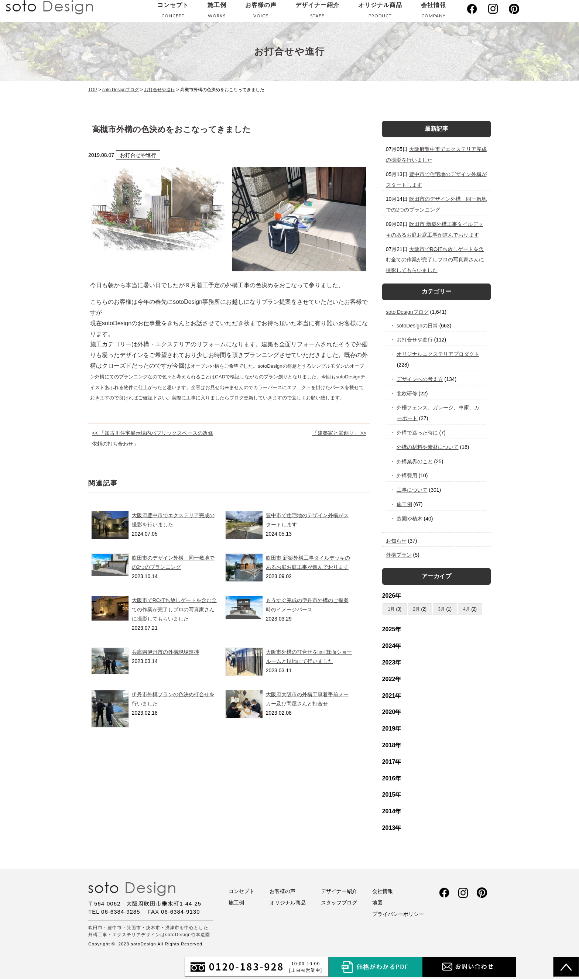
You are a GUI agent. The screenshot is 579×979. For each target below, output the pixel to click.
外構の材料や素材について (428, 447)
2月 (416, 609)
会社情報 (433, 11)
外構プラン (399, 555)
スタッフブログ (339, 903)
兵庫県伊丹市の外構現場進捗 (165, 652)
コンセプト (173, 11)
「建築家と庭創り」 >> (339, 433)
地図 (377, 903)
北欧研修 (407, 393)
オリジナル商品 (380, 11)
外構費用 (407, 475)
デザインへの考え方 (420, 379)
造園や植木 (409, 519)
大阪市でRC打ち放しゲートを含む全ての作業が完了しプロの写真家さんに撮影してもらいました (174, 609)
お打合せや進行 (415, 340)
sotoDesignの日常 (417, 326)
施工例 (217, 11)
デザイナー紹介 (317, 11)
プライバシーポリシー (398, 914)
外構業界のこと (415, 461)
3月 (441, 609)
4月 (466, 609)
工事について (412, 490)
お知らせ (396, 541)
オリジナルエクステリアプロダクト (438, 354)
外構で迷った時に (417, 433)
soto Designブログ (407, 312)
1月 (391, 609)
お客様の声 (261, 11)
